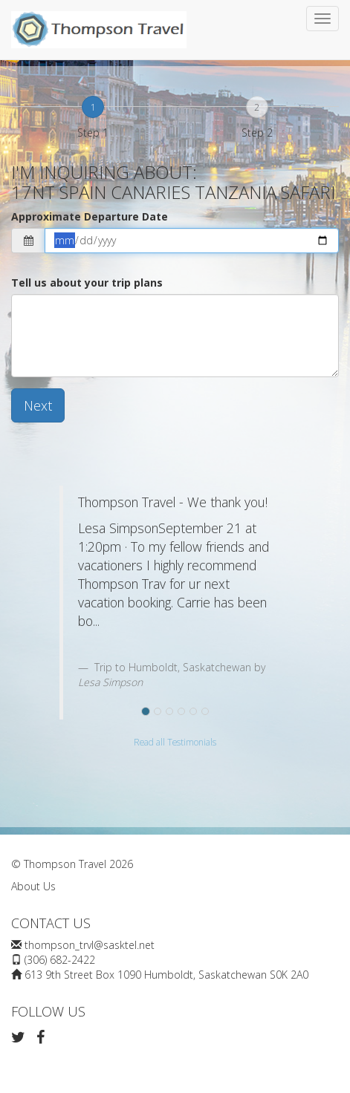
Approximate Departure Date (89, 216)
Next (38, 405)
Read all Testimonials (175, 742)
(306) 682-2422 (60, 960)
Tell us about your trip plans (87, 282)
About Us (33, 886)
